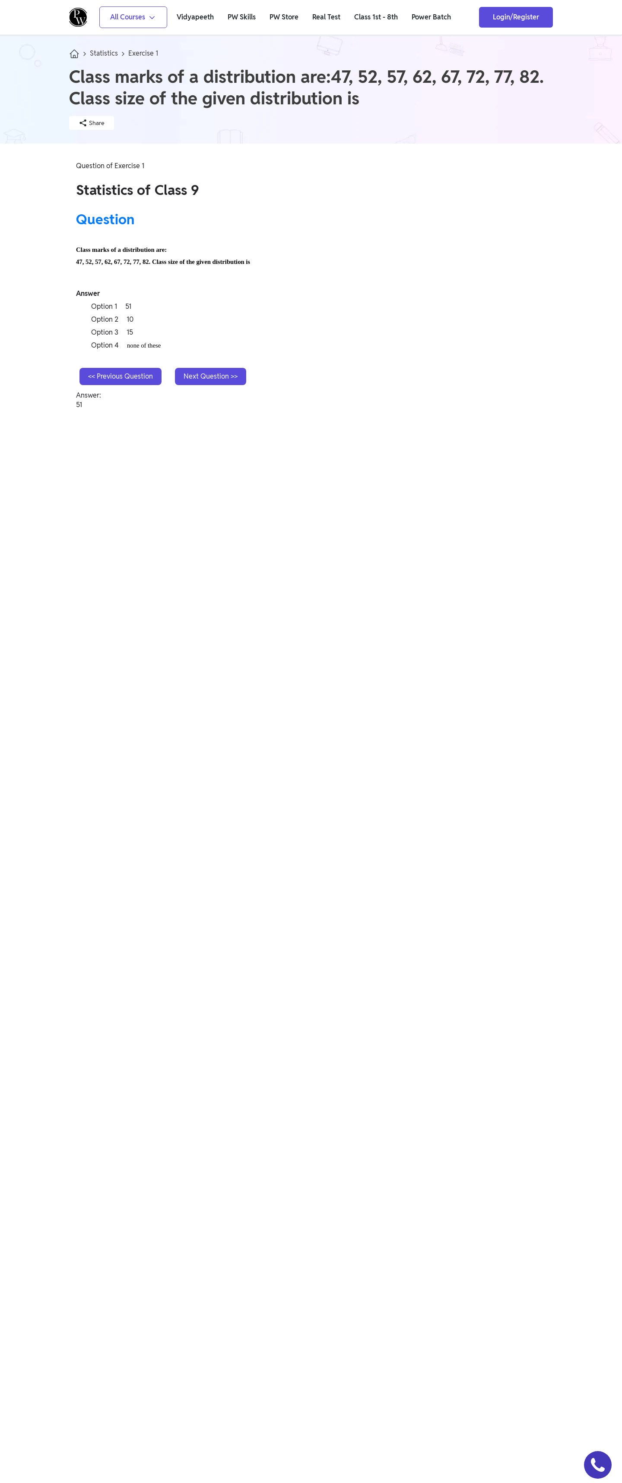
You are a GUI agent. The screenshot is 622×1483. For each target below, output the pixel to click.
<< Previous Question (120, 376)
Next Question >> (211, 376)
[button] (598, 1465)
